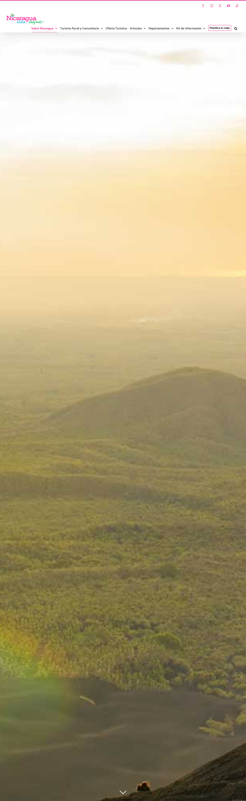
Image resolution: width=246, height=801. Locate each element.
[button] (235, 28)
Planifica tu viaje (220, 27)
